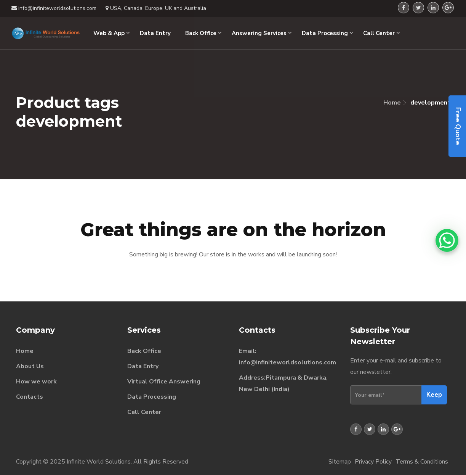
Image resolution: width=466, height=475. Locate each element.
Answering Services (262, 33)
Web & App (111, 33)
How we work (36, 381)
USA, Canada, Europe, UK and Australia (156, 8)
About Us (30, 366)
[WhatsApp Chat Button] (447, 240)
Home (392, 102)
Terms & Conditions (422, 461)
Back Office (144, 351)
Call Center (144, 412)
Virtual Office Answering (163, 381)
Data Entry (143, 366)
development (430, 102)
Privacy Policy (373, 461)
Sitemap (339, 461)
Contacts (29, 397)
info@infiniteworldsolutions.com (287, 362)
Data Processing (151, 397)
